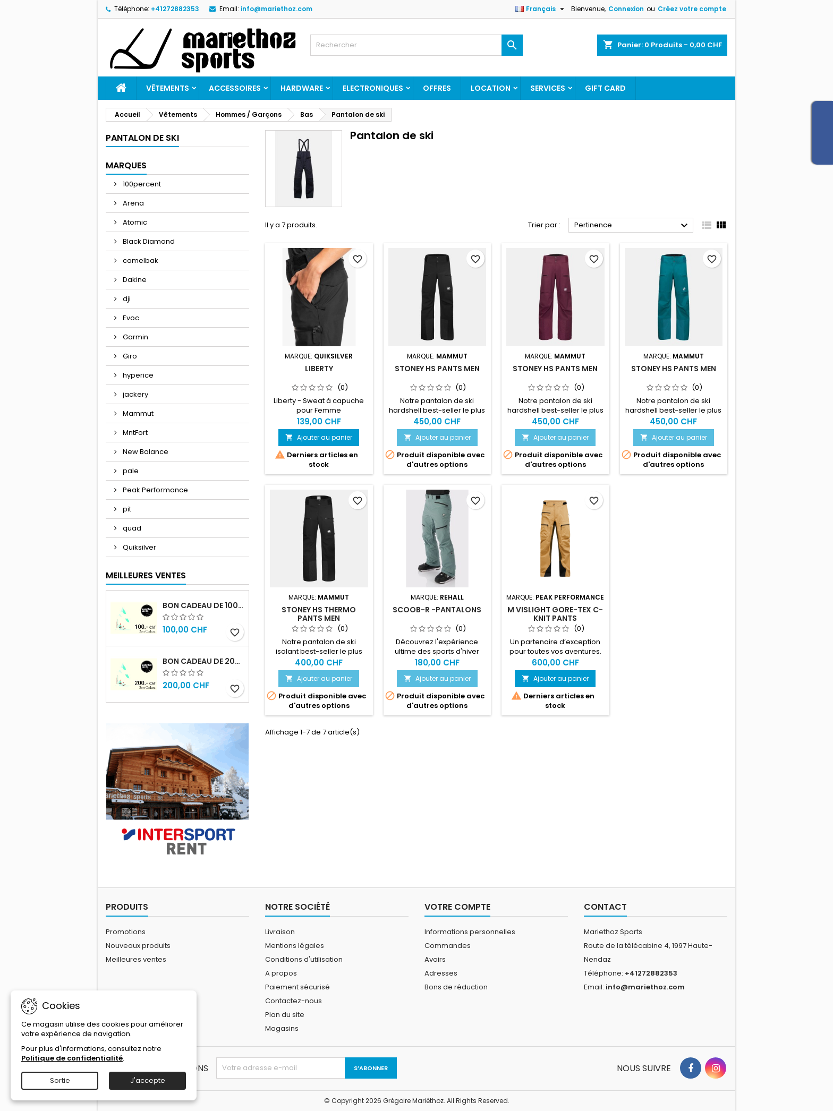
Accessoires (235, 88)
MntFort (134, 433)
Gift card (605, 88)
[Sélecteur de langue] (541, 9)
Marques (126, 165)
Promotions (126, 932)
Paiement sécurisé (297, 987)
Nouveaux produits (138, 946)
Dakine (134, 280)
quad (131, 528)
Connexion (626, 8)
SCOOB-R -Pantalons (437, 609)
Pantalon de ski (142, 138)
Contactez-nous (293, 1001)
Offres (437, 88)
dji (126, 299)
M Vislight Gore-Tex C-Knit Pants (555, 613)
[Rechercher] (416, 45)
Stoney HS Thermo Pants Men (319, 613)
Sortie (60, 1080)
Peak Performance (154, 490)
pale (130, 471)
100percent (141, 184)
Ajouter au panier (318, 437)
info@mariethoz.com (276, 8)
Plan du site (284, 1015)
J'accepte (147, 1080)
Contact (605, 907)
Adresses (440, 973)
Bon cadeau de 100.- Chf (203, 605)
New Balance (144, 452)
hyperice (137, 375)
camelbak (139, 260)
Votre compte (457, 907)
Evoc (130, 318)
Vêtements (167, 88)
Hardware (301, 88)
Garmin (134, 337)
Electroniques (373, 88)
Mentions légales (294, 946)
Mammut (137, 413)
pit (126, 509)
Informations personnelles (469, 932)
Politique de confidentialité (72, 1058)
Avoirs (435, 959)
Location (491, 88)
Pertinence (632, 225)
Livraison (280, 932)
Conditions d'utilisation (304, 959)
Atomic (134, 222)
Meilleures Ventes (146, 575)
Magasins (282, 1028)
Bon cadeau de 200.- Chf (203, 661)
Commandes (447, 946)
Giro (129, 356)
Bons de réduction (456, 987)
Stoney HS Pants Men (437, 368)
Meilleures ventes (136, 959)
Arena (132, 203)
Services (547, 88)
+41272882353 (175, 8)
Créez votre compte (692, 8)
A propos (281, 973)
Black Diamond (148, 241)
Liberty (319, 368)
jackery (134, 394)
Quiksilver (138, 547)
